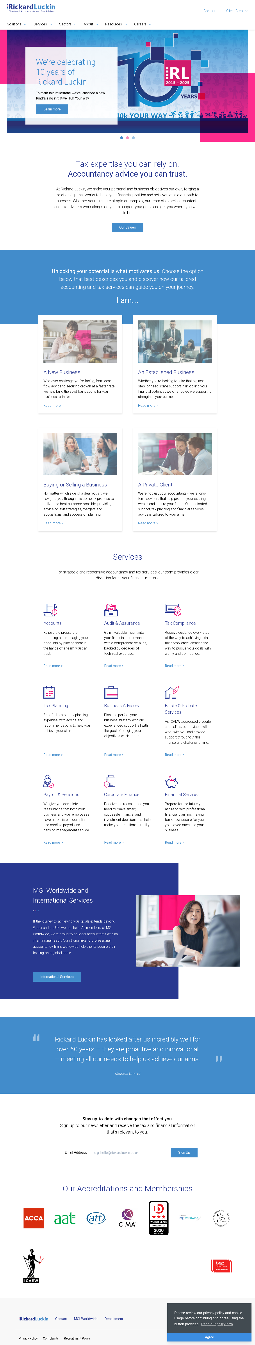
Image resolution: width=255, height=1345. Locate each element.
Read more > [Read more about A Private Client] (148, 523)
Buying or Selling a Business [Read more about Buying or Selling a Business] (75, 484)
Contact (209, 11)
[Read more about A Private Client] (175, 454)
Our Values (127, 227)
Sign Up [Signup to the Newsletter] (184, 1152)
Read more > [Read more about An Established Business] (148, 405)
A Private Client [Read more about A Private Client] (155, 484)
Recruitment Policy (77, 1338)
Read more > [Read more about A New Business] (53, 405)
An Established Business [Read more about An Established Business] (166, 372)
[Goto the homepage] (31, 8)
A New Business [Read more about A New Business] (61, 372)
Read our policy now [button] (217, 1324)
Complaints (51, 1338)
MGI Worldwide (86, 1319)
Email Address (76, 1152)
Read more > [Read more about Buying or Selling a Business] (53, 523)
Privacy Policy (28, 1338)
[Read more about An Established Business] (175, 341)
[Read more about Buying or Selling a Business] (80, 454)
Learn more (52, 109)
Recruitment (114, 1319)
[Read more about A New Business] (80, 341)
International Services (57, 977)
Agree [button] (209, 1337)
